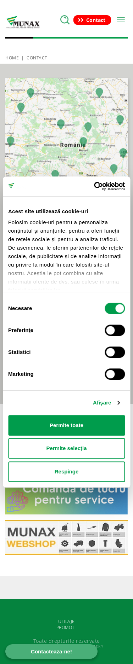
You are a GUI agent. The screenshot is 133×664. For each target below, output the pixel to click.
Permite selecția (66, 448)
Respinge (67, 471)
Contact (37, 58)
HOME (12, 58)
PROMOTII (66, 627)
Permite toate (66, 425)
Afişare (102, 403)
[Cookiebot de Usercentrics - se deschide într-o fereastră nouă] (95, 186)
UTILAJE (66, 621)
